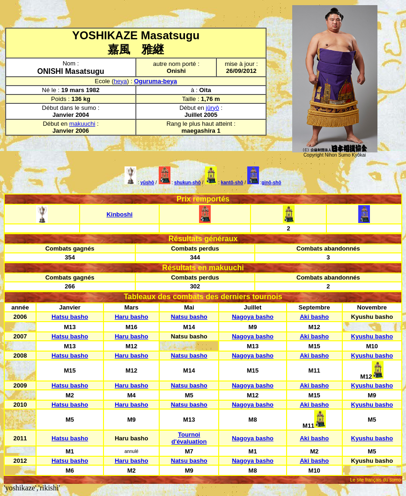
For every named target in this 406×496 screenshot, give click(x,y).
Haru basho (131, 316)
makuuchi (82, 123)
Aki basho (314, 316)
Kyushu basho (372, 336)
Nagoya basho (252, 316)
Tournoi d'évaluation (189, 438)
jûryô (212, 107)
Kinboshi (119, 214)
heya (120, 81)
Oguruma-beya (155, 81)
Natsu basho (189, 316)
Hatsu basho (70, 316)
